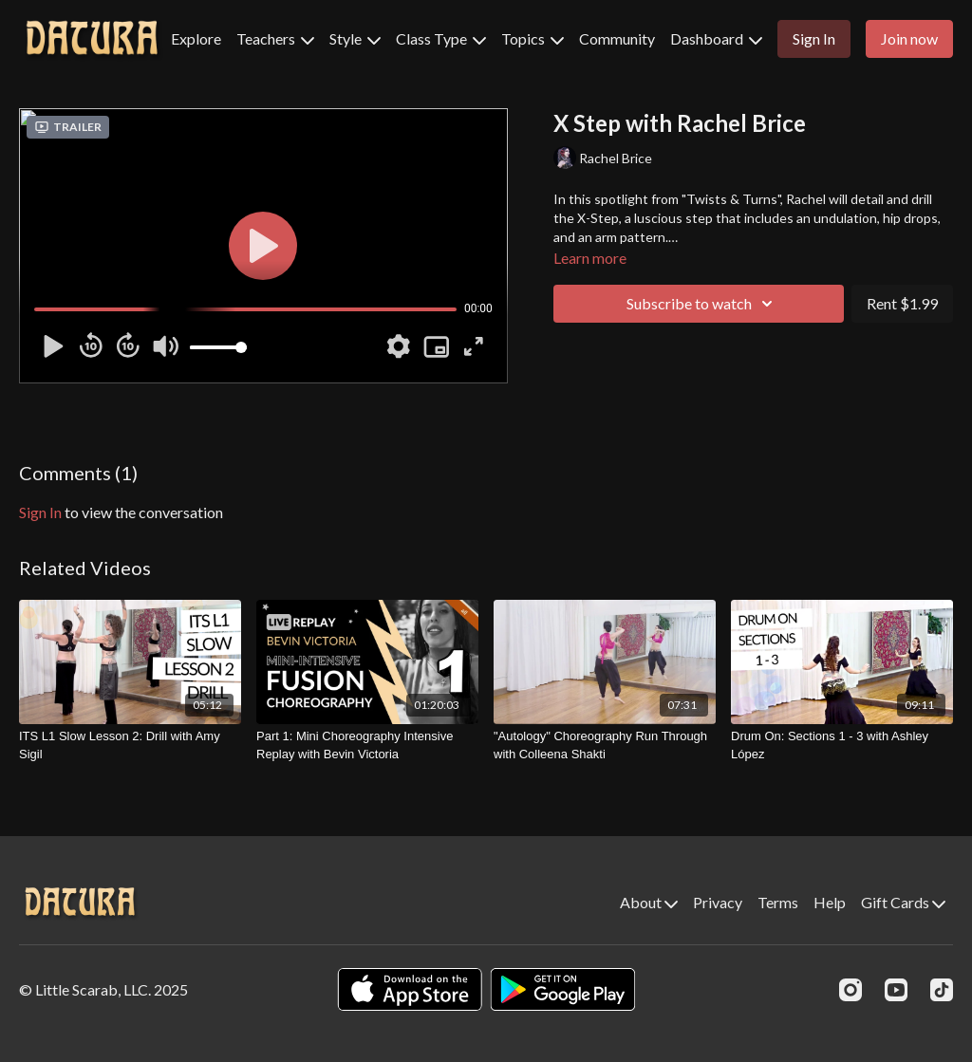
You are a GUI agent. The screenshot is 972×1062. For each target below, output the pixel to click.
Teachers (275, 38)
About (649, 902)
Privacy (717, 902)
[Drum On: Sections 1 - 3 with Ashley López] (842, 745)
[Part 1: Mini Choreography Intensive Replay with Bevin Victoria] (367, 745)
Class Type (441, 38)
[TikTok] (941, 989)
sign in (40, 512)
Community (617, 38)
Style (355, 38)
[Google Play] (563, 989)
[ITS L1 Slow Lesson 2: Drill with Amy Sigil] (130, 745)
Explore (196, 38)
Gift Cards (903, 902)
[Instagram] (850, 989)
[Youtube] (896, 989)
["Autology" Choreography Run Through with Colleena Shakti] (605, 745)
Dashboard (716, 38)
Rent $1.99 (902, 303)
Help (829, 902)
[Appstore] (409, 989)
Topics (532, 38)
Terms (777, 902)
